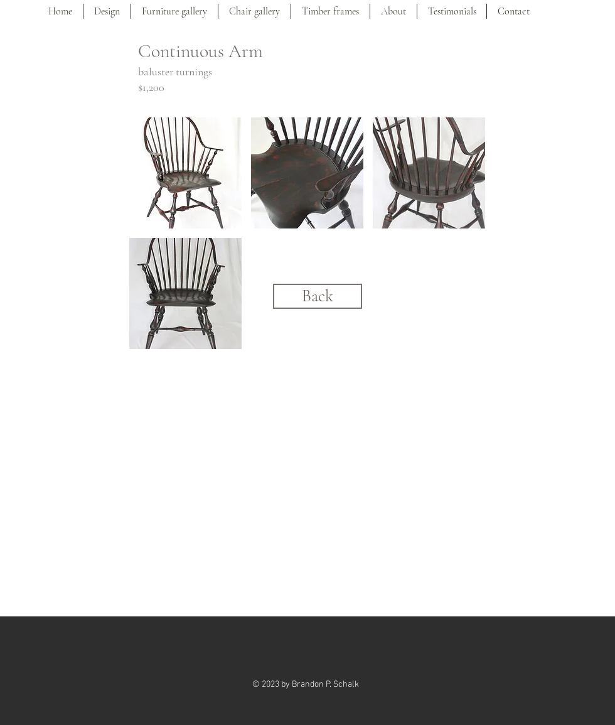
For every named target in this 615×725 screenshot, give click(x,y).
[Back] (317, 296)
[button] (185, 172)
